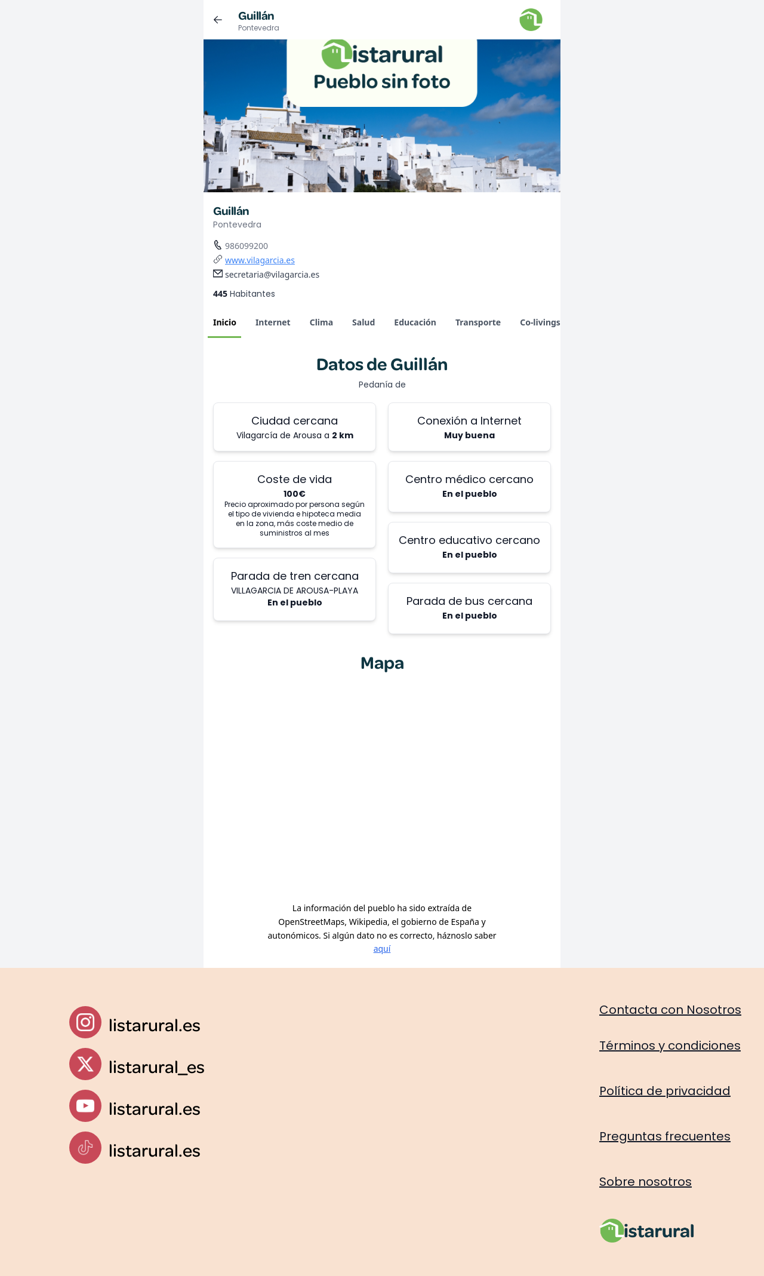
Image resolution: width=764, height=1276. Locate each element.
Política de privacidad (665, 1091)
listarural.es (155, 1024)
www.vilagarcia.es (260, 260)
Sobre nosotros (645, 1181)
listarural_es (157, 1066)
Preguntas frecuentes (665, 1136)
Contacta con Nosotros (670, 1009)
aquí (382, 948)
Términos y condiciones (670, 1045)
